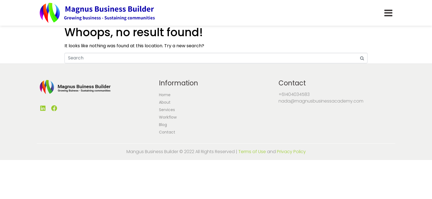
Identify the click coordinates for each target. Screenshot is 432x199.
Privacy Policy (291, 151)
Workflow (168, 117)
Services (167, 109)
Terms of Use (252, 151)
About (165, 102)
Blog (163, 124)
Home (165, 95)
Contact (167, 132)
